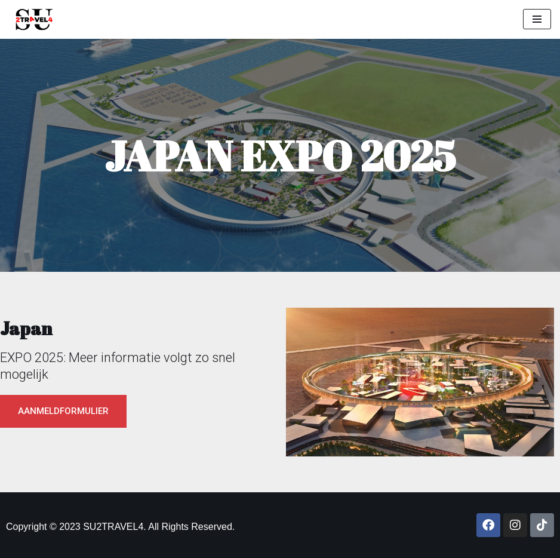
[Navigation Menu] (537, 19)
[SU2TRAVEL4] (31, 19)
